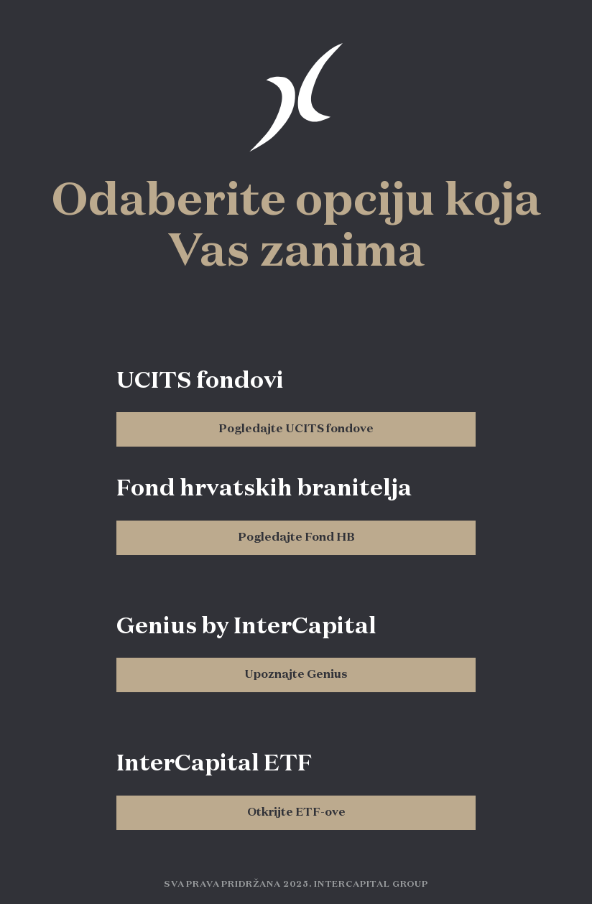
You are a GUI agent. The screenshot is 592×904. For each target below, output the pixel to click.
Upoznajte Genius (296, 675)
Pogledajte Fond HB (296, 538)
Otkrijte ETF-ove (296, 813)
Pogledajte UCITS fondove (296, 429)
